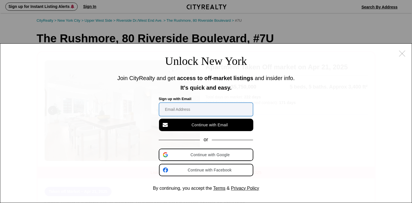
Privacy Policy (245, 188)
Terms (219, 188)
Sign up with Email (175, 99)
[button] (206, 154)
